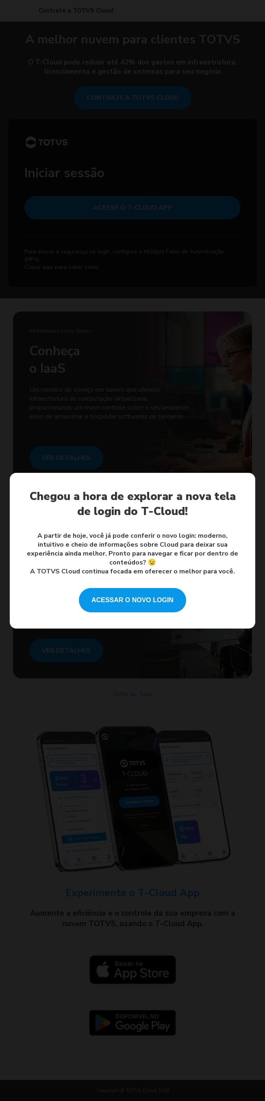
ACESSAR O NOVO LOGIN (132, 600)
